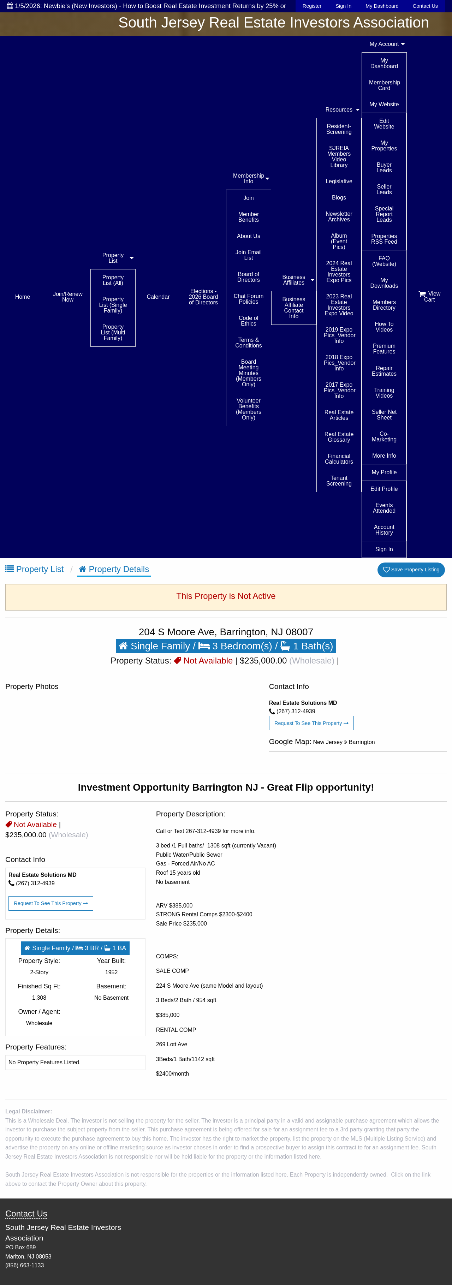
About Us (248, 236)
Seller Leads (384, 189)
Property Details (114, 569)
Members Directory (384, 305)
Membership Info (248, 178)
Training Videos (384, 393)
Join (248, 198)
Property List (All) (113, 280)
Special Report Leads (384, 214)
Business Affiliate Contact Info (293, 307)
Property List (113, 258)
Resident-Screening (339, 129)
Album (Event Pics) (339, 241)
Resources (339, 110)
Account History (384, 530)
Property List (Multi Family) (113, 332)
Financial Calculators (339, 459)
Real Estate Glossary (339, 437)
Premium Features (384, 349)
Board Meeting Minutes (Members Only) (248, 373)
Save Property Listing (411, 570)
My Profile (384, 472)
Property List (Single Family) (113, 305)
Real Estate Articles (339, 415)
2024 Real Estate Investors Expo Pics (339, 271)
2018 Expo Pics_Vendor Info (340, 362)
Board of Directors (248, 277)
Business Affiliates (293, 280)
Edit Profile (384, 489)
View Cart (429, 297)
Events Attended (384, 508)
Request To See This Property (311, 723)
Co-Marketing (384, 436)
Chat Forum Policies (248, 299)
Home (22, 297)
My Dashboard (382, 6)
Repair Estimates (384, 371)
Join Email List (249, 255)
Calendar (158, 297)
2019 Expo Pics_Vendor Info (340, 335)
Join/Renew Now (68, 297)
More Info (384, 456)
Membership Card (384, 85)
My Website (384, 104)
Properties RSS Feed (384, 239)
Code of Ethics (248, 321)
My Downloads (384, 283)
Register (312, 6)
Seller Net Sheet (384, 415)
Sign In (343, 6)
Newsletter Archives (339, 216)
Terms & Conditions (248, 343)
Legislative (339, 181)
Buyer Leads (384, 167)
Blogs (339, 198)
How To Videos (384, 327)
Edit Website (384, 124)
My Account (384, 44)
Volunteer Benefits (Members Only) (248, 409)
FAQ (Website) (384, 261)
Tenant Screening (339, 481)
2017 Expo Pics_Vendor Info (340, 390)
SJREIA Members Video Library (339, 156)
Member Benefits (248, 217)
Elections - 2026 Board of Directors (203, 296)
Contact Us (425, 6)
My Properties (384, 145)
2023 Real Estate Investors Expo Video (339, 304)
